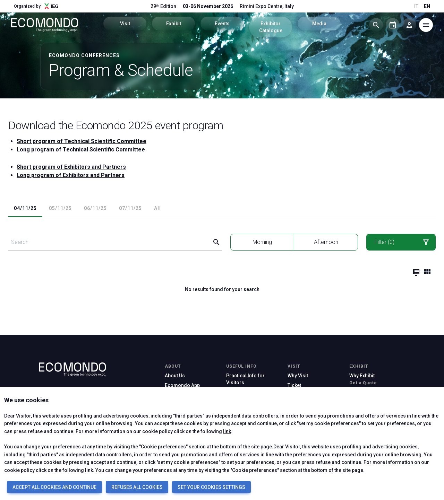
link (227, 431)
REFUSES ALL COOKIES (137, 487)
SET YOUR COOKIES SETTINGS (211, 487)
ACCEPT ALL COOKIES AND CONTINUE (54, 487)
